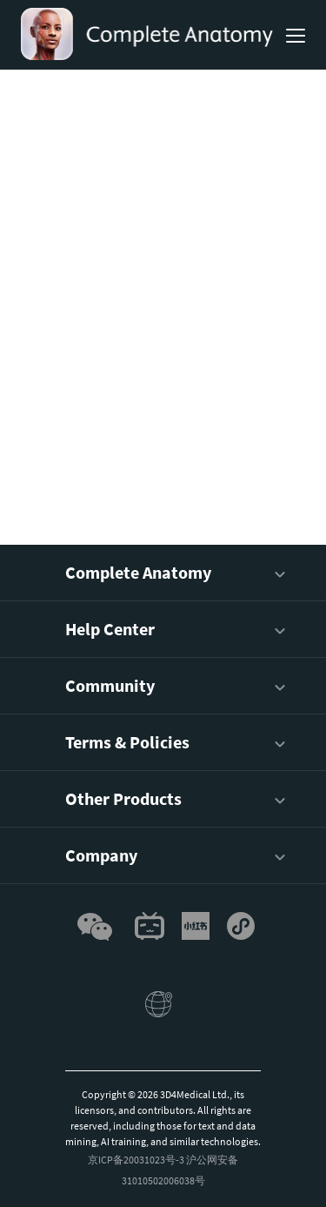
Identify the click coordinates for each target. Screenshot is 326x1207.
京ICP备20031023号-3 (136, 1159)
